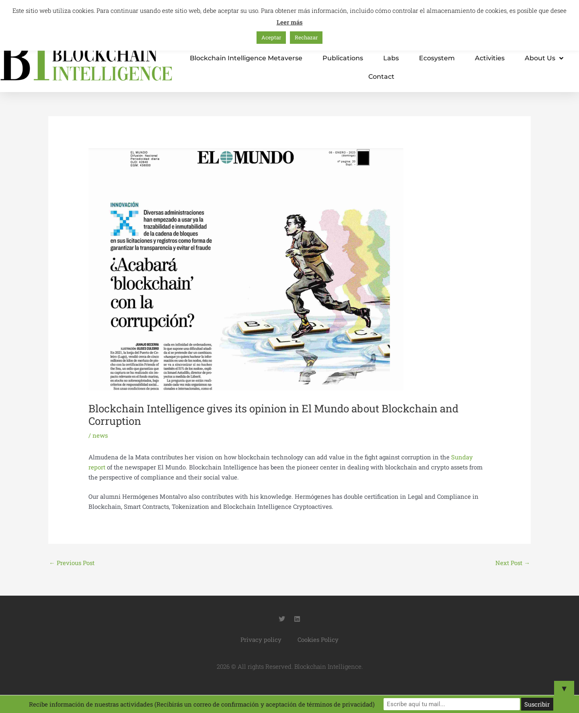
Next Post (512, 563)
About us (544, 58)
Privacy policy (260, 639)
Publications (342, 58)
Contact (381, 76)
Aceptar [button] (271, 37)
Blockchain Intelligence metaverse (246, 58)
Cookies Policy (318, 639)
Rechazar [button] (306, 37)
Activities (490, 58)
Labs (391, 58)
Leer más (290, 22)
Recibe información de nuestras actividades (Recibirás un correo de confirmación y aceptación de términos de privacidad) (221, 704)
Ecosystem (437, 58)
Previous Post (72, 563)
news (100, 435)
